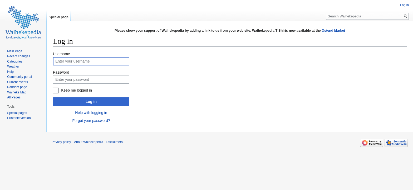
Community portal (19, 77)
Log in (91, 101)
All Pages (14, 97)
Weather (13, 66)
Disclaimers (114, 142)
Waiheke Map (16, 92)
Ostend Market (333, 30)
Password (61, 72)
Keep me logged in (76, 90)
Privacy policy (61, 142)
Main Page (14, 51)
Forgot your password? (91, 120)
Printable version (19, 118)
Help (10, 72)
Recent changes (18, 56)
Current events (17, 82)
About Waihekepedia (88, 142)
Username (61, 54)
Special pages (17, 113)
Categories (14, 61)
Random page (17, 87)
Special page (58, 17)
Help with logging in (91, 113)
